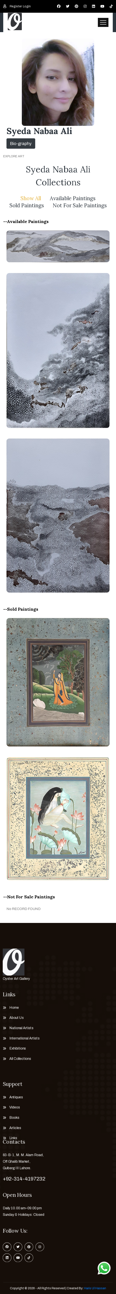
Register (16, 6)
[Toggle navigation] (103, 22)
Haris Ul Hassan (95, 1288)
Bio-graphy (21, 143)
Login (27, 6)
